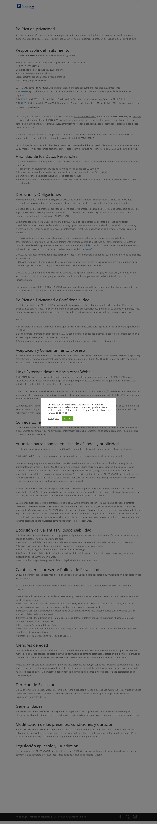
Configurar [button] (53, 418)
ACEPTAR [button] (67, 418)
